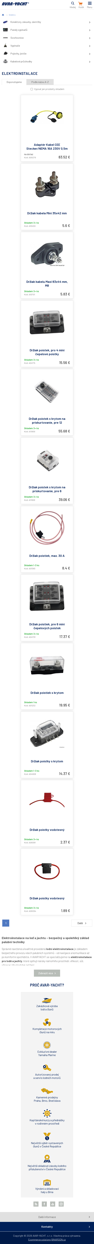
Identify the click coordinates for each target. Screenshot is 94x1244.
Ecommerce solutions (39, 1239)
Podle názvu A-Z (40, 81)
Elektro (12, 15)
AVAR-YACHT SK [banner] (15, 5)
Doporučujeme (14, 81)
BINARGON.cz (58, 1239)
